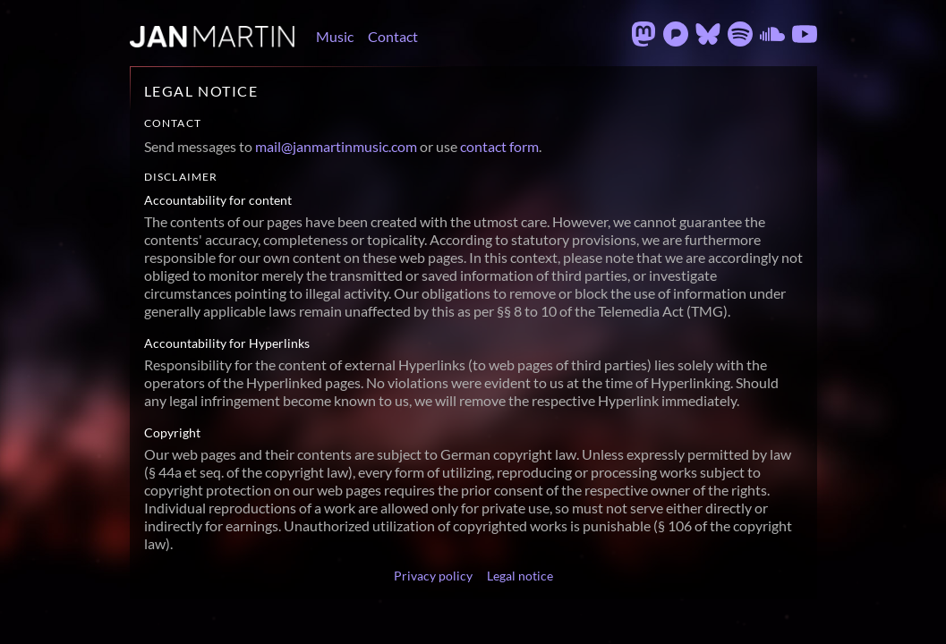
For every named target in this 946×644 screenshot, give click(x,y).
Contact (393, 36)
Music (335, 36)
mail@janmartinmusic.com (336, 146)
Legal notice (520, 575)
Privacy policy (433, 575)
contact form (499, 146)
